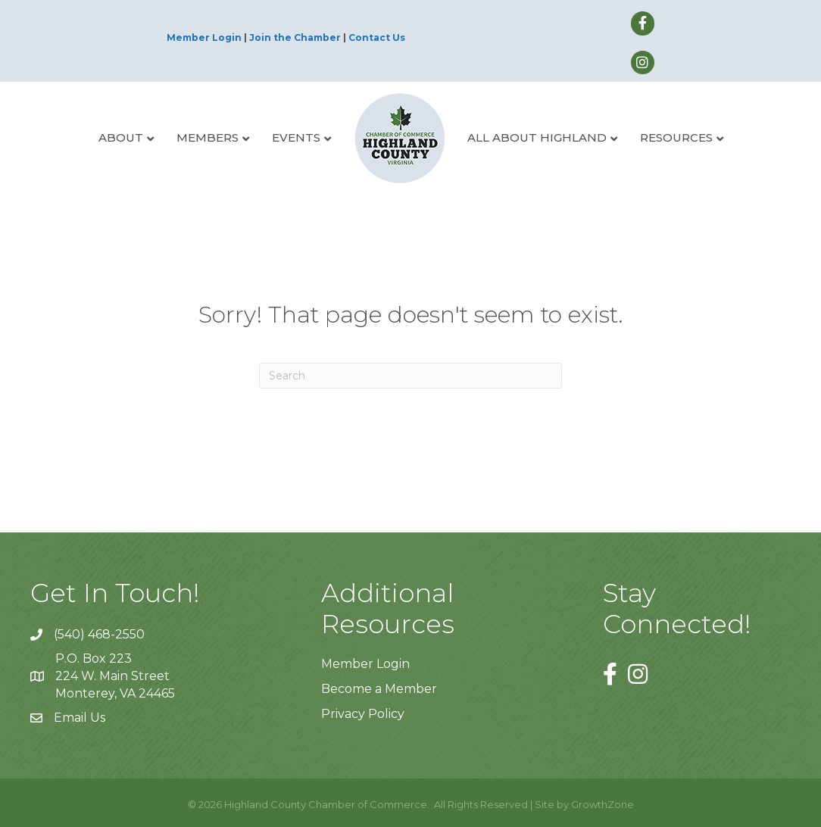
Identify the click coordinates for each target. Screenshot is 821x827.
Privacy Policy (362, 714)
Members (207, 137)
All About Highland (537, 137)
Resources (676, 137)
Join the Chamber (295, 37)
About (120, 137)
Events (296, 137)
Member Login (204, 37)
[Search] (410, 376)
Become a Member (379, 689)
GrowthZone (602, 804)
